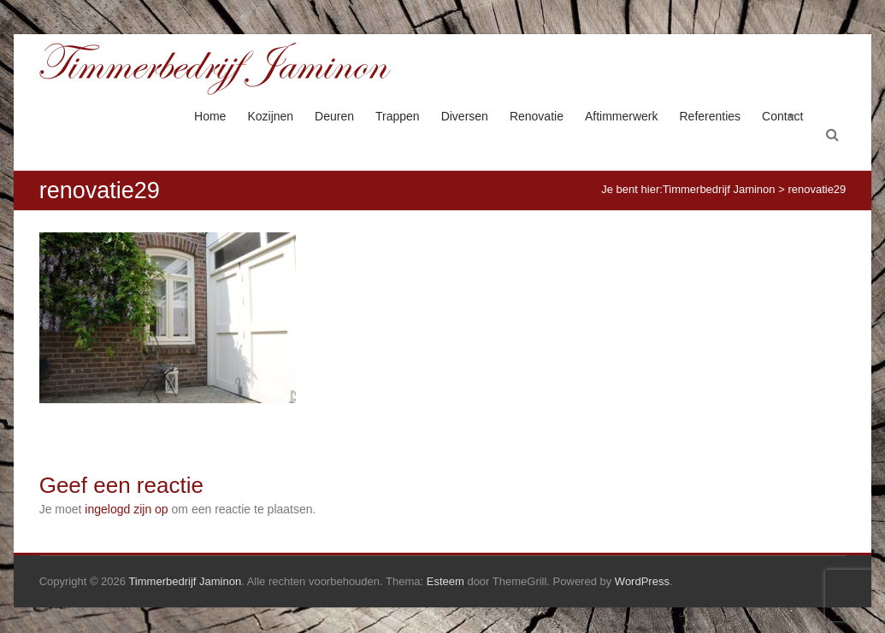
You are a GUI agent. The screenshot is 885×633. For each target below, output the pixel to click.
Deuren (334, 116)
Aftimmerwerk (621, 116)
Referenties (710, 116)
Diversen (464, 116)
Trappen (397, 116)
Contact (782, 116)
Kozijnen (270, 116)
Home (210, 116)
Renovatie (536, 116)
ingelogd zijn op (126, 509)
